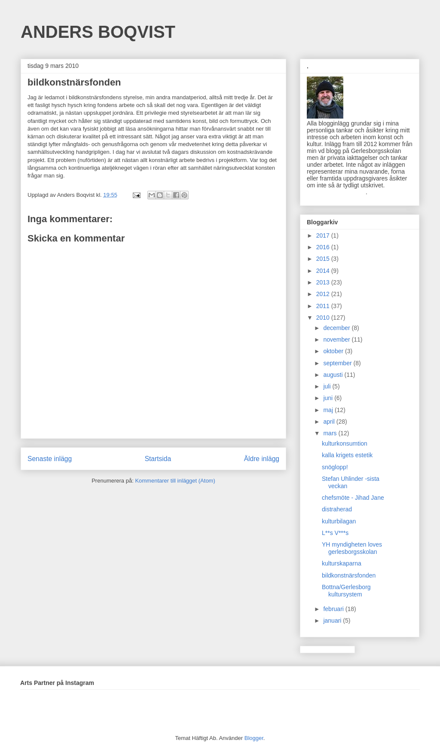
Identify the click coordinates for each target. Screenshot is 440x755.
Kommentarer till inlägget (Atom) (175, 480)
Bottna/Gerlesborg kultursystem (346, 591)
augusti (333, 374)
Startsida (158, 458)
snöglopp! (335, 467)
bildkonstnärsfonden (349, 575)
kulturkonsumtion (344, 443)
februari (334, 608)
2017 (323, 235)
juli (327, 386)
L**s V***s (335, 532)
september (338, 363)
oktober (334, 351)
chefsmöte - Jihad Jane (353, 497)
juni (328, 397)
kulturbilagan (339, 521)
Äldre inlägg (261, 458)
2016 (323, 247)
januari (333, 620)
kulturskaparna (341, 563)
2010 (323, 317)
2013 (323, 282)
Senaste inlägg (50, 458)
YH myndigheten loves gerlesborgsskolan (352, 548)
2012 (323, 293)
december (337, 327)
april (329, 421)
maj (328, 410)
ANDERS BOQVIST (98, 31)
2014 (323, 270)
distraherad (337, 509)
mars (330, 433)
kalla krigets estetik (347, 455)
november (337, 339)
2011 (323, 306)
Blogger (253, 738)
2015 (323, 258)
